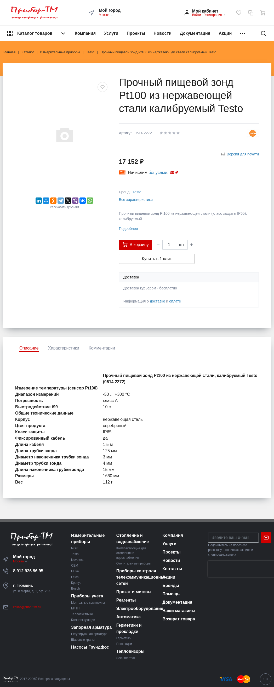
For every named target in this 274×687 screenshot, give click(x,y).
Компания (85, 33)
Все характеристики (136, 199)
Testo (137, 192)
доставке (157, 301)
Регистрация (212, 15)
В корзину (135, 244)
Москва (106, 15)
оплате (175, 301)
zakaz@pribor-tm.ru (27, 607)
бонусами (158, 172)
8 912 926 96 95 (28, 571)
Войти (196, 15)
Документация (195, 33)
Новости (162, 33)
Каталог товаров (36, 33)
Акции (225, 33)
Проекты (136, 33)
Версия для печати (243, 154)
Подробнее (128, 228)
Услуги (111, 33)
